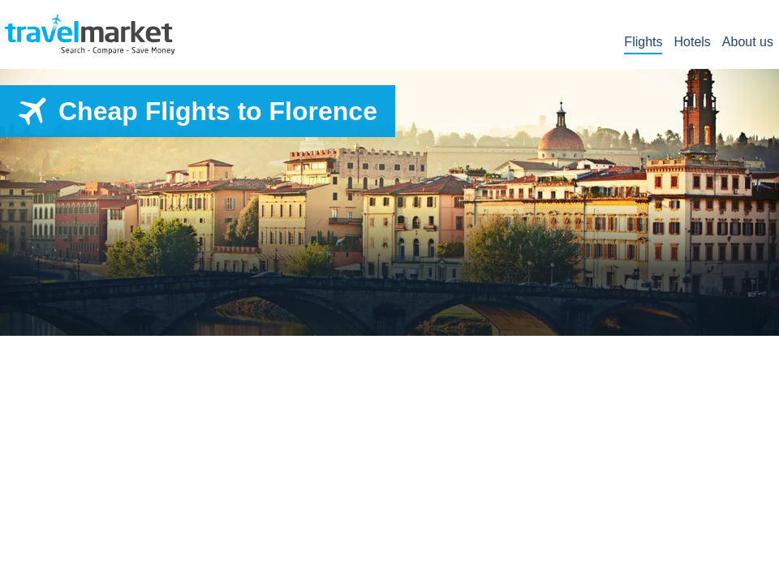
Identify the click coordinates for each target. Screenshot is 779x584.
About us (747, 42)
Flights (643, 42)
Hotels (692, 42)
